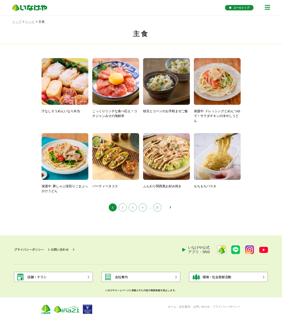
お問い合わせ (201, 308)
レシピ (30, 21)
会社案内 (184, 308)
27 (157, 207)
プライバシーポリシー (227, 308)
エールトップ (239, 7)
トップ (17, 21)
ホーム (172, 308)
